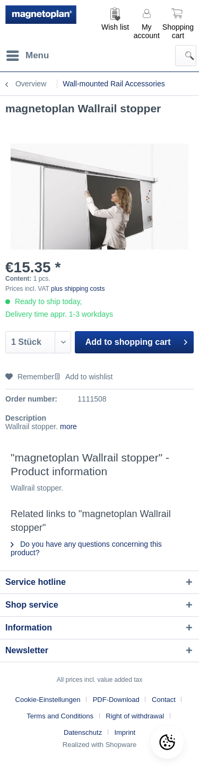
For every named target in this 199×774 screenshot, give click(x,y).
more (67, 426)
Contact (164, 700)
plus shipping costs (78, 288)
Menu (27, 53)
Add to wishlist (83, 376)
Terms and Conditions (60, 716)
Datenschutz (83, 732)
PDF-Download (116, 700)
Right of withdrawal (135, 716)
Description (25, 418)
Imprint (124, 732)
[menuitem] (115, 22)
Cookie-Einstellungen (48, 700)
